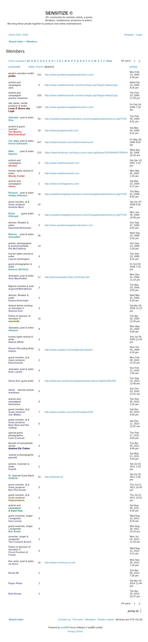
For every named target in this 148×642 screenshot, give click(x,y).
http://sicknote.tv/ (54, 477)
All (28, 61)
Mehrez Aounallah (14, 235)
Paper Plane (15, 583)
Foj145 (12, 469)
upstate (11, 74)
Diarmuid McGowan (19, 228)
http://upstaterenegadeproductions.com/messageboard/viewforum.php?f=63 (85, 214)
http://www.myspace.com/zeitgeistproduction (68, 349)
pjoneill (12, 457)
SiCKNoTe (13, 477)
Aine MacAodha (17, 278)
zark (10, 87)
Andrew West (16, 207)
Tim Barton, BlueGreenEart (16, 133)
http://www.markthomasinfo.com (62, 163)
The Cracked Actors (19, 541)
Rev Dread (14, 531)
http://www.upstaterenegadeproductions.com (69, 225)
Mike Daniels (12, 152)
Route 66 (13, 573)
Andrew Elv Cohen (19, 448)
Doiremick (14, 404)
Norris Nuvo (13, 562)
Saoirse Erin (15, 311)
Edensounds (15, 362)
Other (109, 61)
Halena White (16, 342)
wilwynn (13, 330)
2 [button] (139, 61)
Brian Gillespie (13, 214)
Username (14, 67)
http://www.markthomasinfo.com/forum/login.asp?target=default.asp (81, 85)
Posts (39, 67)
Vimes (11, 186)
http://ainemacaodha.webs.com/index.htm (67, 277)
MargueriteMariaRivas (20, 287)
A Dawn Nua (15, 510)
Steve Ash (14, 381)
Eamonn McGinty (18, 269)
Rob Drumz (14, 593)
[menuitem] (25, 34)
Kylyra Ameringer (18, 300)
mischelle (13, 321)
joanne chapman (18, 98)
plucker (12, 165)
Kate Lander (15, 371)
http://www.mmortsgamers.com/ (62, 183)
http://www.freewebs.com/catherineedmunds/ (69, 142)
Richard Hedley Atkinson (17, 194)
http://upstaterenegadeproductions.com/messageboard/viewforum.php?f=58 (85, 194)
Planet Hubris (12, 349)
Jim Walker (14, 414)
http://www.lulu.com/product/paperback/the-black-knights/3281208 (80, 381)
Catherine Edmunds (17, 142)
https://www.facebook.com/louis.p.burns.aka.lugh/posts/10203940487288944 (86, 152)
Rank (32, 67)
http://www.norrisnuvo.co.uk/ (60, 562)
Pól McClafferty (17, 248)
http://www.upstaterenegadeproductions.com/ (69, 74)
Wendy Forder (16, 176)
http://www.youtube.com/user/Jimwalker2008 (69, 412)
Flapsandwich (16, 500)
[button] (143, 61)
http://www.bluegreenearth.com (61, 130)
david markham (13, 391)
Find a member (16, 61)
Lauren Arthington (19, 259)
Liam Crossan (16, 438)
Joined (133, 67)
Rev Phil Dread (17, 490)
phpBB (64, 627)
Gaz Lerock (14, 521)
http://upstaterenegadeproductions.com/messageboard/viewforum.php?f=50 (85, 118)
